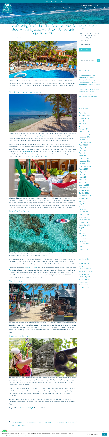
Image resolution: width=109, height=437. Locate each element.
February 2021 (84, 244)
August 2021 (83, 228)
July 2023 (82, 172)
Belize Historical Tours (86, 271)
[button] (53, 7)
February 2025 (84, 129)
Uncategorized (84, 287)
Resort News (83, 282)
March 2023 (83, 182)
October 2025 (84, 118)
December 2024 (84, 134)
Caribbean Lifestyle (26, 407)
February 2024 (84, 158)
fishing (11, 270)
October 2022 (84, 193)
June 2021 (82, 233)
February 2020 (84, 249)
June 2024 (82, 150)
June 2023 (82, 174)
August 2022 (83, 198)
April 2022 (82, 206)
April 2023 (82, 180)
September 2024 (85, 142)
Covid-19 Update (85, 277)
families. (44, 156)
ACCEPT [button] (104, 434)
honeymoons (32, 156)
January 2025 (84, 132)
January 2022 (84, 214)
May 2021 (82, 236)
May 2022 (82, 204)
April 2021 (82, 238)
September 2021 (84, 225)
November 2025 (84, 116)
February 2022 (84, 212)
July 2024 (82, 148)
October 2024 (84, 140)
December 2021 (84, 217)
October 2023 (84, 164)
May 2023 (82, 177)
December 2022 (84, 188)
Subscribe (84, 49)
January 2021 (84, 246)
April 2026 (82, 113)
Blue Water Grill (27, 151)
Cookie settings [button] (96, 434)
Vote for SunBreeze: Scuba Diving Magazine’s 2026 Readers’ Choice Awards (88, 96)
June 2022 (82, 201)
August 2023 (83, 169)
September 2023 (85, 166)
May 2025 (82, 124)
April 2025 (82, 126)
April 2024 (82, 153)
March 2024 (83, 156)
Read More (89, 434)
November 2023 (84, 161)
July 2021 (82, 230)
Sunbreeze (21, 91)
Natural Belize (84, 279)
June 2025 (82, 121)
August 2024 (83, 145)
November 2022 (84, 190)
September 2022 (85, 196)
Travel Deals (83, 285)
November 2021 (84, 220)
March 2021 (83, 241)
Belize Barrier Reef (85, 269)
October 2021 (83, 222)
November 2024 (84, 137)
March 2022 (83, 209)
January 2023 (84, 185)
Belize (81, 266)
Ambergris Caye (14, 37)
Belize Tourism (84, 274)
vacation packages (30, 267)
